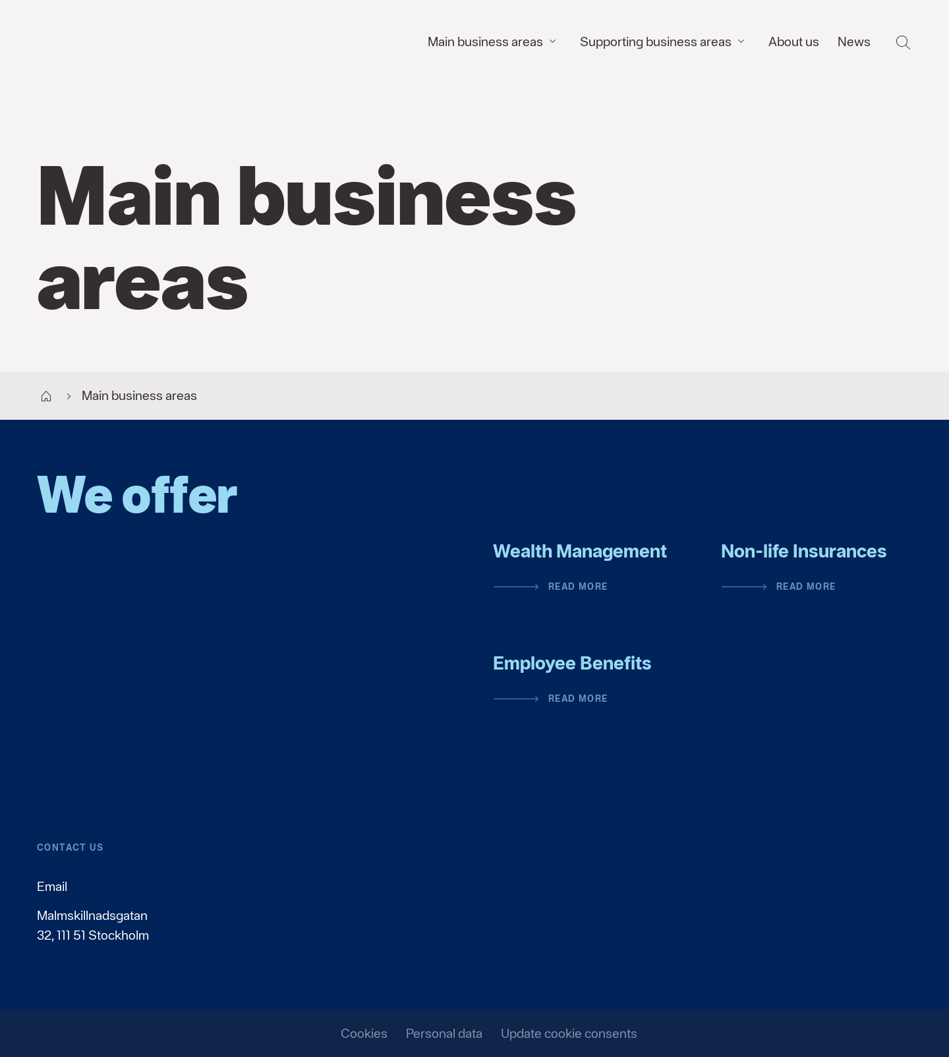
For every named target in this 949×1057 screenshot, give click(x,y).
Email (52, 886)
